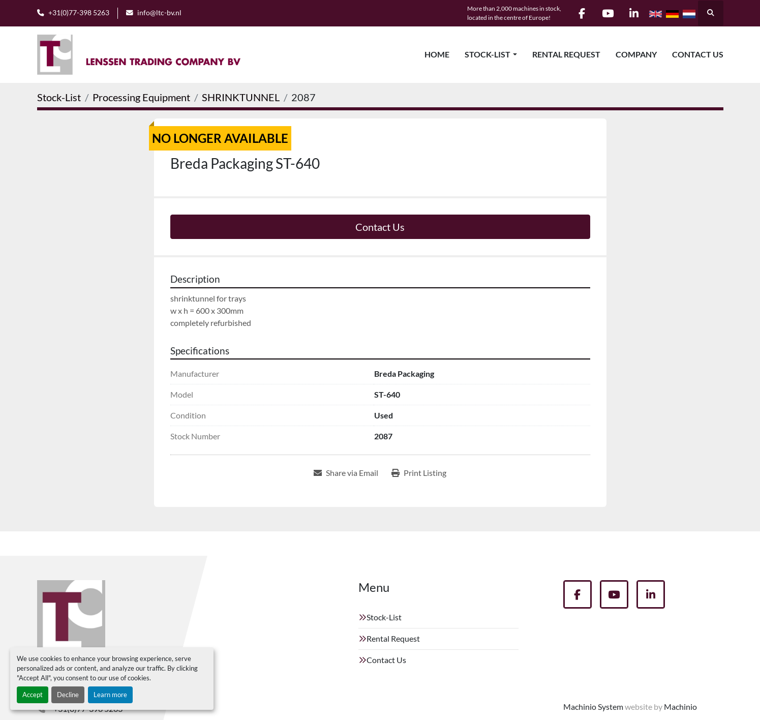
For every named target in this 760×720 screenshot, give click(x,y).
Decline (68, 695)
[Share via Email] (346, 473)
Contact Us (697, 54)
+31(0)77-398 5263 (78, 13)
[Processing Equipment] (141, 97)
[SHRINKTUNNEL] (241, 97)
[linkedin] (634, 13)
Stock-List (487, 54)
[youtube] (608, 13)
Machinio (680, 706)
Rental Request (566, 54)
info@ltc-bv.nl (159, 13)
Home (436, 54)
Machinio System (593, 706)
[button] (490, 54)
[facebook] (582, 13)
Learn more (110, 695)
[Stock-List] (59, 97)
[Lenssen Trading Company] (71, 618)
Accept (32, 695)
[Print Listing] (419, 473)
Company (636, 54)
